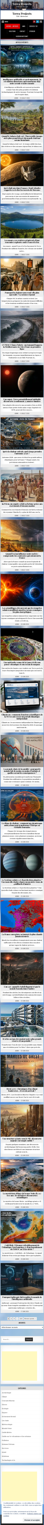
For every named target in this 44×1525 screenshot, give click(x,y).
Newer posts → (30, 1319)
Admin (16, 98)
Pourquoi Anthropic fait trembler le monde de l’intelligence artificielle (22, 1298)
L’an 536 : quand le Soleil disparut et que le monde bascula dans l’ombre (22, 987)
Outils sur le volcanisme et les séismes (16, 1436)
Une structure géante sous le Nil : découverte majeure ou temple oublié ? (22, 1139)
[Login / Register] (37, 21)
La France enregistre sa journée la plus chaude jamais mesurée (22, 935)
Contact (22, 31)
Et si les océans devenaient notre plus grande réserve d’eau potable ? (22, 1040)
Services (5, 1448)
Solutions (12, 31)
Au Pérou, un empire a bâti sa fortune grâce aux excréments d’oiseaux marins (22, 505)
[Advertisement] (19, 1366)
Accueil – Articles (12, 26)
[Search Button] (40, 21)
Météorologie (7, 1424)
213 (21, 1319)
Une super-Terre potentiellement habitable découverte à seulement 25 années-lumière (22, 400)
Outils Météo (7, 1432)
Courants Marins (8, 1401)
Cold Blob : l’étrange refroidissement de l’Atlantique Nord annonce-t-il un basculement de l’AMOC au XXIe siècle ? (22, 1247)
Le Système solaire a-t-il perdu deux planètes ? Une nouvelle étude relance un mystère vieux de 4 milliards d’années (22, 882)
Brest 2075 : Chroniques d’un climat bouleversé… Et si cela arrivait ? (22, 1090)
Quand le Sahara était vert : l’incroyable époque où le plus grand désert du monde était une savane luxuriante (22, 138)
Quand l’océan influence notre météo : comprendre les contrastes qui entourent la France (22, 555)
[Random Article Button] (34, 21)
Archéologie (6, 1393)
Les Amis (5, 1420)
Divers (4, 1404)
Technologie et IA (8, 1460)
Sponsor (32, 31)
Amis (23, 26)
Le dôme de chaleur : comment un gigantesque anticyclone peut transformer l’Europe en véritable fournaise (22, 825)
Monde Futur (7, 1428)
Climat (4, 1397)
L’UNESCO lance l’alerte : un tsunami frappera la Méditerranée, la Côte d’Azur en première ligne (22, 347)
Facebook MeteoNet (22, 36)
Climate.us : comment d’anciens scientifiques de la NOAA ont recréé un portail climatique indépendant (22, 716)
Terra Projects (22, 4)
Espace (4, 1412)
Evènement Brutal (9, 1416)
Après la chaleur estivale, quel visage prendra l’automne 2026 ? (22, 452)
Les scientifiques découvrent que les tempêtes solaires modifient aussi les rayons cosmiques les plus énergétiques (22, 610)
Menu (6, 21)
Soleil (4, 1452)
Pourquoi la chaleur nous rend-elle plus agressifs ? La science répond (22, 293)
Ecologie (5, 1408)
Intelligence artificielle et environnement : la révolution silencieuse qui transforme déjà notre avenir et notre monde (22, 81)
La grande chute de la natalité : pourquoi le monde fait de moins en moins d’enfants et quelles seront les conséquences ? (22, 771)
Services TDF (33, 26)
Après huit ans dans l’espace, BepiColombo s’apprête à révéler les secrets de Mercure (22, 189)
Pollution (5, 1440)
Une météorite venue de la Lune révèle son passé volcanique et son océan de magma (22, 663)
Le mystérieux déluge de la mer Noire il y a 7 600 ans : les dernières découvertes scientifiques (22, 1195)
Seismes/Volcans (8, 1444)
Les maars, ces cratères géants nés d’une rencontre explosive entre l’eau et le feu (22, 241)
